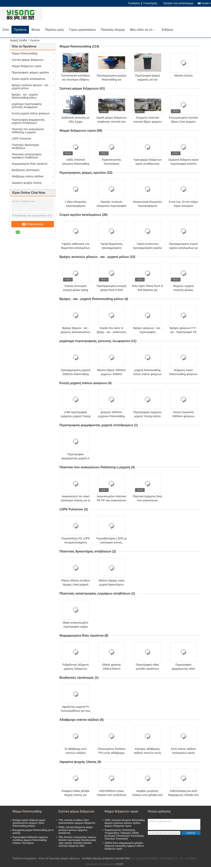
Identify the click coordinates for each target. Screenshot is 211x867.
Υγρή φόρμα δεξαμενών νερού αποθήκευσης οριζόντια (147, 163)
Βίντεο (35, 29)
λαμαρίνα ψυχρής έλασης (27, 182)
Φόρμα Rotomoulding (24, 53)
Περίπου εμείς (54, 29)
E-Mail (87, 858)
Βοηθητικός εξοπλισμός (26, 170)
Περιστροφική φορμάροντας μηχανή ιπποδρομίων (28, 121)
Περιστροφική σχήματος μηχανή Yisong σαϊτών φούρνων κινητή (147, 416)
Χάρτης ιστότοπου (103, 858)
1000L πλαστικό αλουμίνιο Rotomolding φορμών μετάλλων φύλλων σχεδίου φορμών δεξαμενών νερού (125, 823)
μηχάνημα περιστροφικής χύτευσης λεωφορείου (27, 105)
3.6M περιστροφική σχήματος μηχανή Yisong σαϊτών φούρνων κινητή (76, 416)
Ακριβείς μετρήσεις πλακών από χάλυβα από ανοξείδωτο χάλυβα (147, 795)
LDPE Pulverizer (21, 138)
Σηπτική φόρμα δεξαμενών (28, 59)
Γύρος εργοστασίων (82, 29)
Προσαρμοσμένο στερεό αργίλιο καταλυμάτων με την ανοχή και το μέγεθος (183, 247)
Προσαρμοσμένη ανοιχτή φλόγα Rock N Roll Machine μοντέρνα (111, 290)
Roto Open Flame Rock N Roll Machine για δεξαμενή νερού (147, 290)
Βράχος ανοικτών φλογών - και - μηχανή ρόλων (31, 87)
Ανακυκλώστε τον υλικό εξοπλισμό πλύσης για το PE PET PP (75, 500)
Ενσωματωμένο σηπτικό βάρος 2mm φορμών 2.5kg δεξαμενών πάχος (183, 121)
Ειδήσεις (167, 29)
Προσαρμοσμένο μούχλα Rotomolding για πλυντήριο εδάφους (111, 79)
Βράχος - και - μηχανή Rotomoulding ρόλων (25, 96)
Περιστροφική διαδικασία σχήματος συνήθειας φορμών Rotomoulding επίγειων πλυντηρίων (30, 840)
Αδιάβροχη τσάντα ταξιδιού (28, 176)
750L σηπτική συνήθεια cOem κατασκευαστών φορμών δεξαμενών (77, 821)
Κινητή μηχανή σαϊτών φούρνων (31, 113)
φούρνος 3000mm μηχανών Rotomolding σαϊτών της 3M (111, 416)
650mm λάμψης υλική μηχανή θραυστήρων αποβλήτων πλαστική (111, 584)
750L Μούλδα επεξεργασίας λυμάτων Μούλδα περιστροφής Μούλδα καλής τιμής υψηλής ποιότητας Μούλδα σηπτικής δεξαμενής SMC (77, 841)
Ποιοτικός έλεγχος (113, 29)
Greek (206, 3)
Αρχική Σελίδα (18, 40)
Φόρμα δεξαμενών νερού (26, 66)
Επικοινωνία (32, 224)
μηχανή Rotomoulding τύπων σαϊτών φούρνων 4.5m (147, 374)
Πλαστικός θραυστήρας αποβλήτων (25, 146)
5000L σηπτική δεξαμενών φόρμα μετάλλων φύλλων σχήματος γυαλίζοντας (76, 830)
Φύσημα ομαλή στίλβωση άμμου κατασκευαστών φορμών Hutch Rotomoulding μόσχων (28, 823)
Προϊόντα (20, 29)
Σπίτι (5, 29)
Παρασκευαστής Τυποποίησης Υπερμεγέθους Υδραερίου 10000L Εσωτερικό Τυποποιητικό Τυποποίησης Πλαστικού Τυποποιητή (124, 834)
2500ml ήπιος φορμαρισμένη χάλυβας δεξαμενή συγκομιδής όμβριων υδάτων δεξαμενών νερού (124, 846)
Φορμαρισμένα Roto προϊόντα (29, 163)
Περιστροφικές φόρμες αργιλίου (30, 72)
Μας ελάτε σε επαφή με (144, 29)
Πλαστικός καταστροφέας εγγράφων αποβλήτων (27, 156)
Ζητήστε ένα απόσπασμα (178, 3)
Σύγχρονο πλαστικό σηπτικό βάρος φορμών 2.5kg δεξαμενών (147, 121)
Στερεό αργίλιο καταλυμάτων (28, 78)
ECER (119, 864)
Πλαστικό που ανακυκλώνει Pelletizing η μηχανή (28, 131)
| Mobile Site (122, 858)
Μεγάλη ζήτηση (183, 75)
